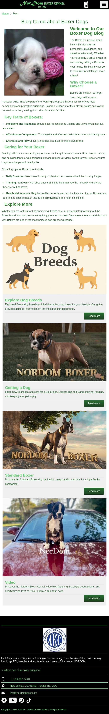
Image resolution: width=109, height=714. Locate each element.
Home (5, 13)
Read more (94, 316)
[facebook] (4, 700)
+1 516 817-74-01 (15, 679)
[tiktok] (29, 700)
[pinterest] (21, 700)
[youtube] (13, 700)
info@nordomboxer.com (19, 693)
